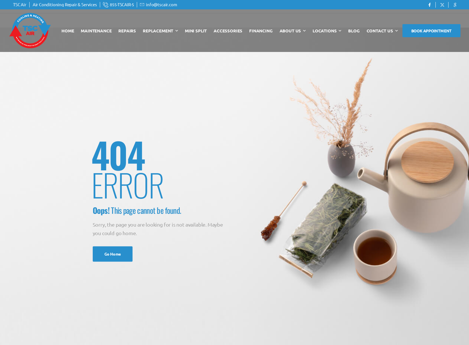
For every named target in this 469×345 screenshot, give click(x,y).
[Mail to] (118, 4)
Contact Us (380, 31)
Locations (324, 31)
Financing (260, 31)
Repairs (127, 31)
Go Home (112, 253)
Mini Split (196, 31)
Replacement (158, 31)
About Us (290, 31)
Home (67, 31)
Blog (354, 31)
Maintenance (96, 31)
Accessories (228, 31)
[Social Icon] (429, 4)
